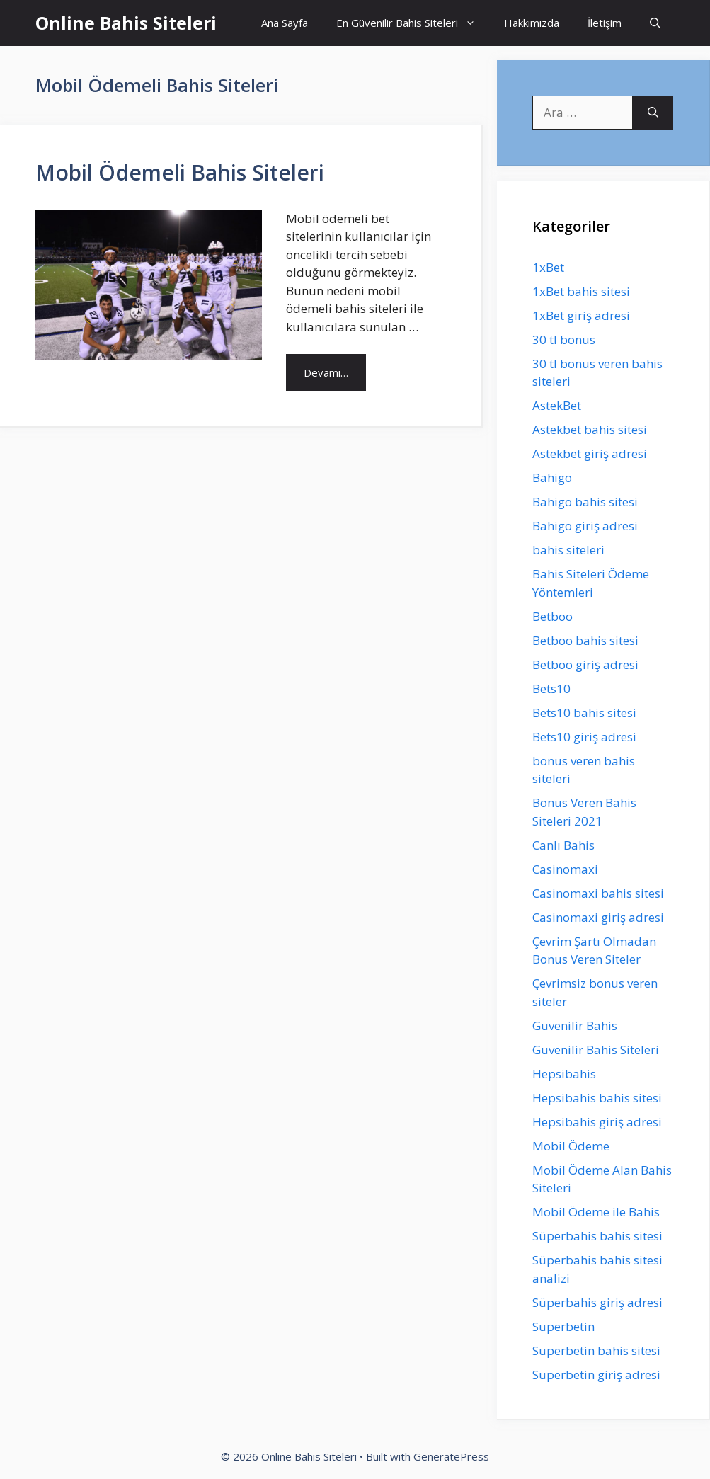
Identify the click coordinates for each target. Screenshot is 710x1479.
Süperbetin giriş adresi (596, 1374)
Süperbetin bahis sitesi (596, 1350)
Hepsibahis (564, 1074)
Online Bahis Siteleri (126, 23)
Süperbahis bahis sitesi (597, 1236)
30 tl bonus (563, 339)
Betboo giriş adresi (585, 664)
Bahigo (552, 477)
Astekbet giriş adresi (589, 453)
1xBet (548, 267)
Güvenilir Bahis (574, 1025)
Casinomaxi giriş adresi (598, 917)
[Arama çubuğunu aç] (655, 23)
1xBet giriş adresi (581, 315)
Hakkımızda (531, 23)
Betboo (552, 616)
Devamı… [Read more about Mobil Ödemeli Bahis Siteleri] (326, 372)
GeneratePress (451, 1456)
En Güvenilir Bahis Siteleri (413, 23)
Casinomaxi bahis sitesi (598, 893)
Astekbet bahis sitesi (589, 429)
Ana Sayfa (284, 23)
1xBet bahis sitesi (581, 291)
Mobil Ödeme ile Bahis (596, 1212)
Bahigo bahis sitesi (585, 501)
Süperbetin (563, 1326)
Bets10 (551, 688)
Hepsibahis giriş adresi (597, 1122)
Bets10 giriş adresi (584, 737)
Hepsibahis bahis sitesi (597, 1098)
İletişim (605, 23)
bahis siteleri (568, 550)
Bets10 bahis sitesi (584, 712)
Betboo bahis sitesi (585, 640)
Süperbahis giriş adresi (597, 1302)
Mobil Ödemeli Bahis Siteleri (179, 172)
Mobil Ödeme (570, 1146)
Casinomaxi (565, 869)
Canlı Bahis (563, 845)
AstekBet (556, 405)
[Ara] (653, 113)
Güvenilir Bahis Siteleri (595, 1049)
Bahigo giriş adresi (585, 526)
